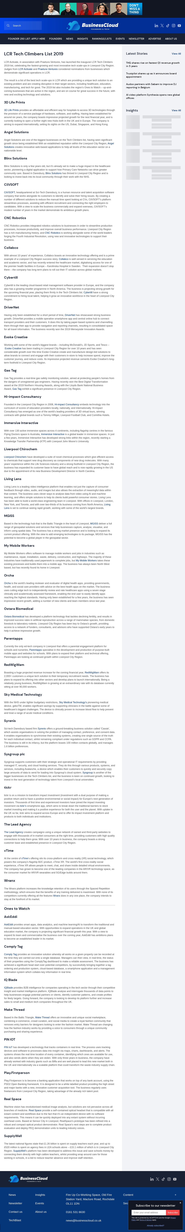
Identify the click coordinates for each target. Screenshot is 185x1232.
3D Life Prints (11, 110)
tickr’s (23, 806)
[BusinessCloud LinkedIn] (156, 25)
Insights (82, 38)
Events (120, 38)
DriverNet (70, 315)
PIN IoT (8, 1047)
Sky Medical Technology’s (73, 702)
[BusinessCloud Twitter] (162, 25)
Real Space (35, 1110)
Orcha (7, 583)
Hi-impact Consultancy (67, 404)
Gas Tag (17, 389)
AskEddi (8, 924)
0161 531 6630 (75, 1212)
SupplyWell (19, 1150)
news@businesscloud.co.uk (83, 1220)
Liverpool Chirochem (15, 457)
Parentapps (35, 650)
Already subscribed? (155, 1226)
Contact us (15, 1211)
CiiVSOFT (9, 192)
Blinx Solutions (53, 173)
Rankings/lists (102, 38)
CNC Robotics (52, 232)
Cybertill (88, 292)
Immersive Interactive (52, 434)
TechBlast (15, 1220)
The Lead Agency (13, 832)
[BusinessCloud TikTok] (167, 25)
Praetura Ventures (48, 69)
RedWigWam (92, 672)
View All (176, 53)
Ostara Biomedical (14, 616)
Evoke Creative (13, 348)
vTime (24, 858)
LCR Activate (25, 69)
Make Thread (42, 1017)
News (69, 38)
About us (171, 38)
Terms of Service (146, 1220)
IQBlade (9, 987)
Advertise (154, 38)
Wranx (56, 895)
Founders (55, 38)
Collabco (63, 259)
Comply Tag (10, 954)
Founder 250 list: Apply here (26, 38)
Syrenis (42, 728)
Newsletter (136, 38)
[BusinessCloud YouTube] (179, 25)
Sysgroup (87, 772)
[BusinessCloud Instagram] (173, 25)
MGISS (94, 523)
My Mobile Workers (86, 560)
